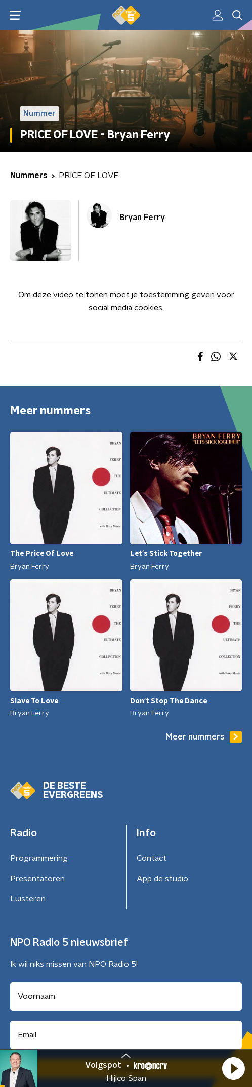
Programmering (39, 858)
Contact (151, 858)
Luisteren (28, 899)
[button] (233, 1068)
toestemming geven (177, 295)
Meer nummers (203, 737)
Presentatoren (37, 879)
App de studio (162, 879)
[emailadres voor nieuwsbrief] (126, 1035)
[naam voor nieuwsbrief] (126, 996)
